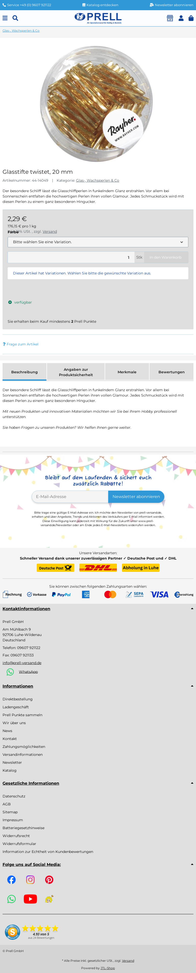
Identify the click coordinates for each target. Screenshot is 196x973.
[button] (181, 18)
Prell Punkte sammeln (22, 715)
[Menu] (5, 18)
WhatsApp (28, 671)
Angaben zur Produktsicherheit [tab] (76, 372)
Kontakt (10, 738)
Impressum (13, 820)
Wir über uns (14, 723)
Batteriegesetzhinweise (23, 828)
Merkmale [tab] (127, 372)
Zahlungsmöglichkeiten (24, 746)
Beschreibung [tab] (24, 372)
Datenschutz (14, 796)
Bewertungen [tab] (171, 372)
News (7, 730)
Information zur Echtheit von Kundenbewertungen (48, 851)
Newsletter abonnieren (136, 496)
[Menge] (71, 257)
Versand (128, 961)
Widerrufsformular (19, 843)
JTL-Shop (108, 968)
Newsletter (12, 762)
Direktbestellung (18, 699)
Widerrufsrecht (16, 835)
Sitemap (10, 812)
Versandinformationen (23, 754)
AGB (7, 804)
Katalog (10, 770)
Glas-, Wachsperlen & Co (97, 180)
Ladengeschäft (16, 707)
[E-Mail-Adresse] (70, 497)
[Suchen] (15, 18)
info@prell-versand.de (22, 663)
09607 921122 (28, 647)
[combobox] (98, 242)
